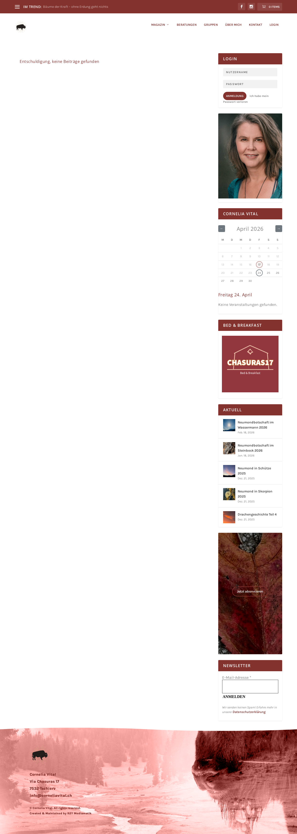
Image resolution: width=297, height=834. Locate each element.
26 (277, 273)
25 (268, 273)
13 (222, 264)
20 (223, 273)
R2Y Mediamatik (79, 813)
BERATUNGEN (187, 28)
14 (232, 264)
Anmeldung (235, 96)
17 (259, 264)
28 (232, 281)
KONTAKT (255, 28)
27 (222, 281)
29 (241, 281)
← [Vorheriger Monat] (222, 228)
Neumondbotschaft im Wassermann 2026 (256, 425)
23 (250, 273)
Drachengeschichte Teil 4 (257, 514)
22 (241, 273)
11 (269, 256)
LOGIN (274, 28)
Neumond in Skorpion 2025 (255, 494)
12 (277, 256)
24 (259, 273)
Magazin (158, 28)
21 (232, 273)
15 (241, 264)
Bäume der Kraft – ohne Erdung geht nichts (75, 7)
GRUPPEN (211, 28)
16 (250, 264)
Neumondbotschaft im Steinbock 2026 (256, 448)
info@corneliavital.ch (51, 795)
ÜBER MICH (233, 28)
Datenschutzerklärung (249, 712)
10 (259, 256)
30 (250, 281)
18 (268, 264)
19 (277, 264)
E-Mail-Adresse (236, 677)
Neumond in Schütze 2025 (254, 470)
